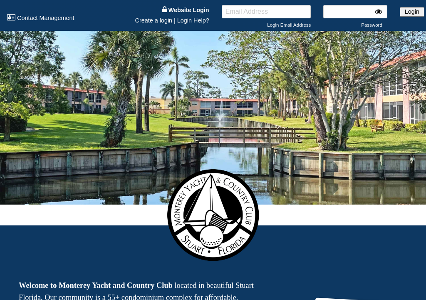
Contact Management (40, 18)
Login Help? (193, 20)
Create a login (153, 20)
